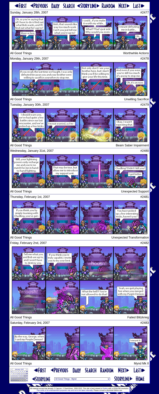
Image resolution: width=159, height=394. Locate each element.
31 (12, 371)
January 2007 (19, 369)
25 (20, 378)
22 (14, 378)
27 (25, 378)
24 (18, 378)
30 (16, 380)
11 (20, 374)
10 (18, 374)
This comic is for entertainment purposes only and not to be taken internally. (65, 390)
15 (14, 376)
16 (16, 376)
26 (23, 378)
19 (23, 376)
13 (25, 374)
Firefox (105, 388)
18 (20, 376)
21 (12, 378)
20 (25, 376)
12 (23, 374)
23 (16, 378)
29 (14, 380)
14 (12, 376)
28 (12, 380)
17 (18, 376)
